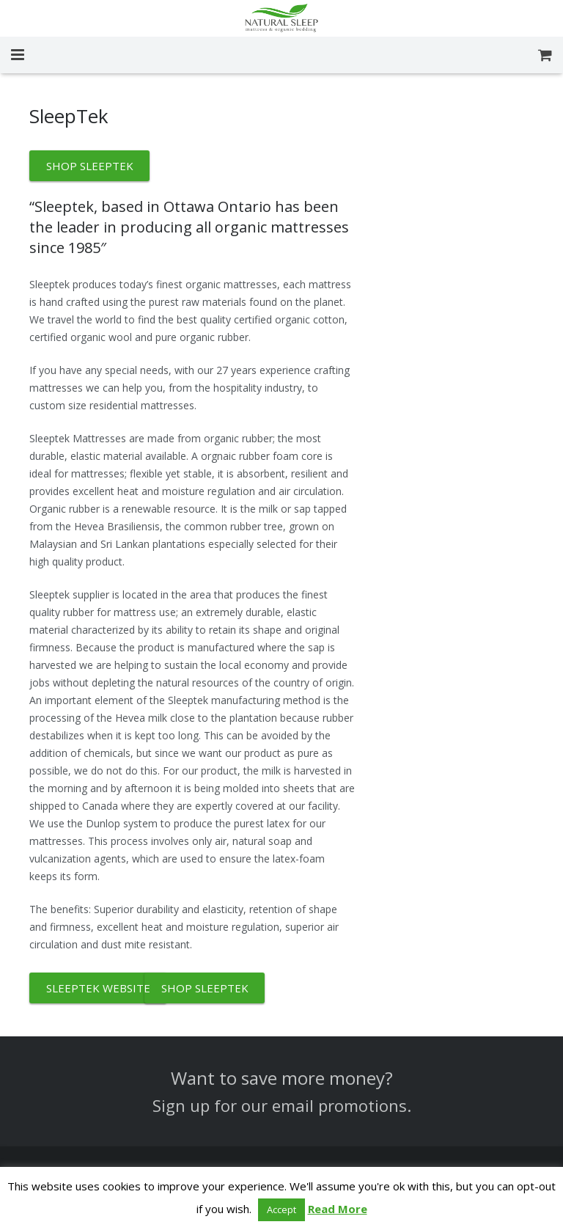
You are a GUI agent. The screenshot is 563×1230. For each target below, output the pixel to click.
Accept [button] (281, 1209)
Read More (337, 1208)
